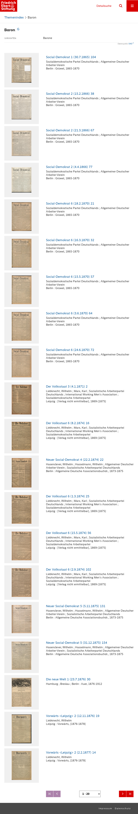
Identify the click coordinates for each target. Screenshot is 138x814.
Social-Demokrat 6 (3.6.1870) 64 (69, 313)
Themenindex (14, 17)
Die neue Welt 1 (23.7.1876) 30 (68, 679)
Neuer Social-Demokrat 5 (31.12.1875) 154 (76, 643)
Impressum (105, 808)
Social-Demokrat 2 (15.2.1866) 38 (70, 94)
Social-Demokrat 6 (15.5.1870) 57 (70, 277)
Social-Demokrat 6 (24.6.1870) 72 (70, 350)
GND (130, 44)
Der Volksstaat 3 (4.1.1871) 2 (67, 386)
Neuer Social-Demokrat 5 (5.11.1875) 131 (75, 606)
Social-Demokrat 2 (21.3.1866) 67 (70, 130)
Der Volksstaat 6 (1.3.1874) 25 (67, 496)
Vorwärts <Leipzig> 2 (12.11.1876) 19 (72, 716)
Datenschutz (123, 808)
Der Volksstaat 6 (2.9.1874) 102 (68, 569)
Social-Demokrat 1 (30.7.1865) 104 (71, 57)
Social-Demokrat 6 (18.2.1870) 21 (70, 203)
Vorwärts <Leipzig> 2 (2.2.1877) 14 (71, 752)
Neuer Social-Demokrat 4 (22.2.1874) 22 (75, 460)
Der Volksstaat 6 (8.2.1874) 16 (67, 423)
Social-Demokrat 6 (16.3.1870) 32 (70, 240)
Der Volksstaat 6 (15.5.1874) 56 (68, 533)
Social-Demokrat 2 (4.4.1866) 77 (69, 167)
